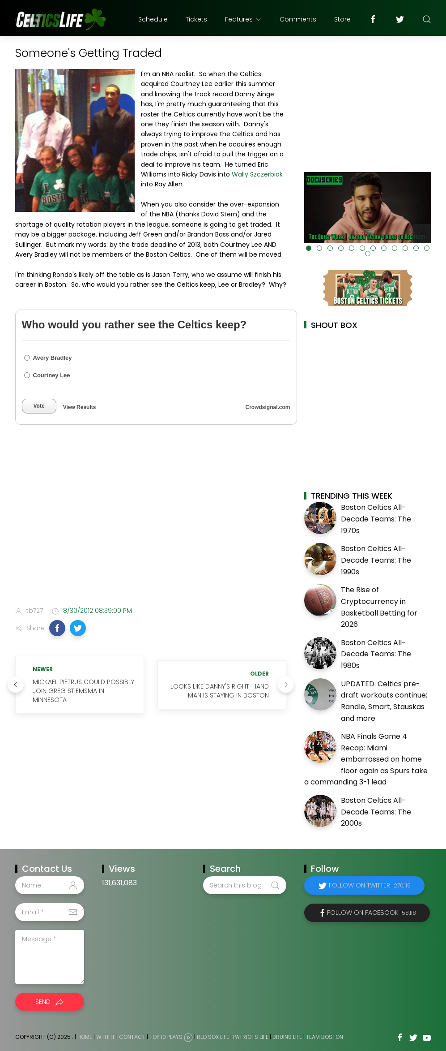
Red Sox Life (213, 1037)
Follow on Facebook (371, 912)
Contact (132, 1037)
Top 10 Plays (166, 1037)
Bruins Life (287, 1037)
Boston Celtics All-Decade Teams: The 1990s (376, 560)
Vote (39, 406)
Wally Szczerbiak (257, 174)
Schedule (153, 19)
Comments (298, 19)
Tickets (196, 19)
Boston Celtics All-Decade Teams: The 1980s (376, 654)
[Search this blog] (244, 885)
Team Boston (324, 1037)
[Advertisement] (150, 528)
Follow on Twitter (370, 885)
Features (243, 19)
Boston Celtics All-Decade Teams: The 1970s (376, 518)
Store (342, 19)
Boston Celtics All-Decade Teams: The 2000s (376, 811)
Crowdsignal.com (267, 407)
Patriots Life (250, 1037)
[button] (57, 628)
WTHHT (105, 1037)
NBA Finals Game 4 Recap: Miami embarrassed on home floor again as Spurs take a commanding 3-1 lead (366, 759)
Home (84, 1037)
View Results (79, 407)
